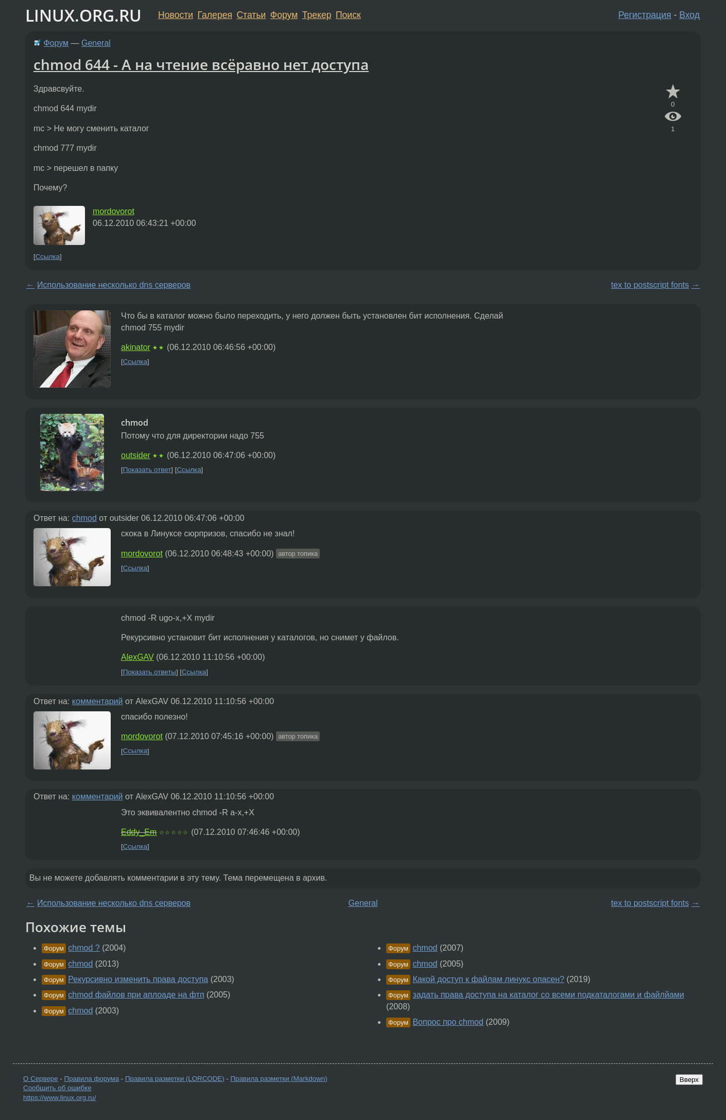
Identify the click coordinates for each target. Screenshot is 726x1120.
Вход (689, 15)
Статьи (251, 15)
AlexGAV (137, 657)
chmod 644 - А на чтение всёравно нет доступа (201, 64)
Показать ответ (147, 470)
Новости (175, 15)
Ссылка (48, 256)
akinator (135, 347)
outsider (135, 455)
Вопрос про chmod (447, 1022)
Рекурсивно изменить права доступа (138, 979)
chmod (84, 518)
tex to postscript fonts (650, 285)
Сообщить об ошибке (57, 1088)
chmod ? (83, 947)
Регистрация (644, 15)
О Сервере (40, 1078)
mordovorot (113, 211)
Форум (284, 15)
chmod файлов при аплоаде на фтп (136, 994)
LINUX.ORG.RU (83, 15)
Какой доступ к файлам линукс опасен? (488, 979)
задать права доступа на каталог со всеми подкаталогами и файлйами (548, 994)
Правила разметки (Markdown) (278, 1078)
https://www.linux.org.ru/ (59, 1097)
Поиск (348, 15)
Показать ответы (149, 672)
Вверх (689, 1079)
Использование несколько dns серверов (114, 285)
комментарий (97, 701)
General (96, 43)
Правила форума (91, 1078)
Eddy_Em (139, 832)
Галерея (215, 15)
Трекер (317, 15)
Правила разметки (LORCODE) (174, 1078)
